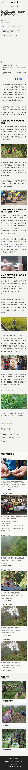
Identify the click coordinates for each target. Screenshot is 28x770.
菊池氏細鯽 (17, 242)
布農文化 (20, 561)
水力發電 (15, 521)
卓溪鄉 (10, 424)
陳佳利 (8, 26)
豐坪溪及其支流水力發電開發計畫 (11, 526)
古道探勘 (4, 563)
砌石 (23, 596)
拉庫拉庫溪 (9, 598)
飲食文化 (4, 487)
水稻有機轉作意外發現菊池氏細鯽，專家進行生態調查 (14, 68)
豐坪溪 (10, 521)
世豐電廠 (4, 521)
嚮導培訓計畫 (5, 633)
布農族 (11, 32)
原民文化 (17, 596)
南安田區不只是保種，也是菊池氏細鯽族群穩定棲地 (14, 72)
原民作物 (5, 441)
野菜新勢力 (6, 725)
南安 (18, 32)
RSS (20, 766)
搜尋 (25, 2)
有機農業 (10, 487)
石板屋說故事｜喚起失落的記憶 (10, 593)
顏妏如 (12, 26)
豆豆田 (4, 32)
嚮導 (8, 561)
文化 (5, 20)
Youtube (10, 766)
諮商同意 (9, 528)
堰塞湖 (21, 528)
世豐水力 (23, 526)
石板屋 (8, 596)
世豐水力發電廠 (6, 523)
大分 (8, 630)
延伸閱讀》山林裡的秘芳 (8, 390)
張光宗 (16, 26)
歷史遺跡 (12, 633)
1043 (7, 429)
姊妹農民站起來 (8, 701)
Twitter (18, 766)
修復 (3, 598)
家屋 (13, 596)
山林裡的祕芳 (7, 749)
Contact (13, 766)
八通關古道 (14, 561)
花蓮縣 (6, 424)
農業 (2, 20)
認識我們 (17, 758)
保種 (4, 35)
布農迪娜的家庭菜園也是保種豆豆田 (11, 65)
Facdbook (8, 766)
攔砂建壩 (15, 528)
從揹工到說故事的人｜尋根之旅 (10, 628)
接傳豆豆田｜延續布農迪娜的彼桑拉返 (12, 482)
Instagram (15, 766)
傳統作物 (4, 484)
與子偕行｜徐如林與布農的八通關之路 (12, 558)
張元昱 (20, 26)
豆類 (10, 35)
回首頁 (10, 758)
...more (15, 35)
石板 (19, 630)
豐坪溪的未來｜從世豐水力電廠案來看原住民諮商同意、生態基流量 (14, 517)
